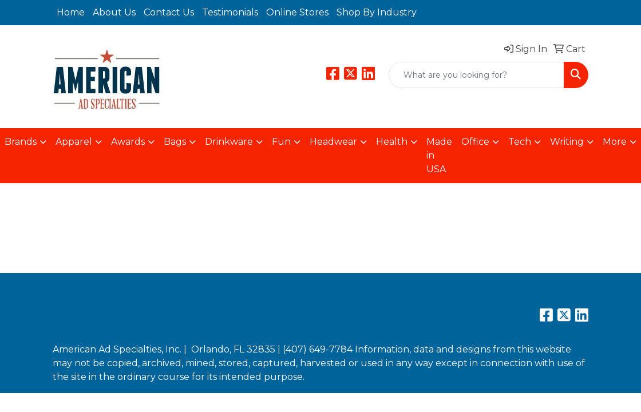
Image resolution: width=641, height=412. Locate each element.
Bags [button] (175, 141)
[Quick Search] (476, 75)
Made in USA (439, 155)
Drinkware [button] (229, 141)
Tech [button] (519, 141)
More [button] (615, 141)
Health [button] (391, 141)
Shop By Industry (377, 12)
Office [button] (475, 141)
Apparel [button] (74, 141)
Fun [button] (281, 141)
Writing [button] (567, 141)
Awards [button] (128, 141)
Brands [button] (21, 141)
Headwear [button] (333, 141)
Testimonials (230, 12)
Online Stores (297, 12)
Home (71, 12)
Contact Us (169, 12)
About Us (114, 12)
